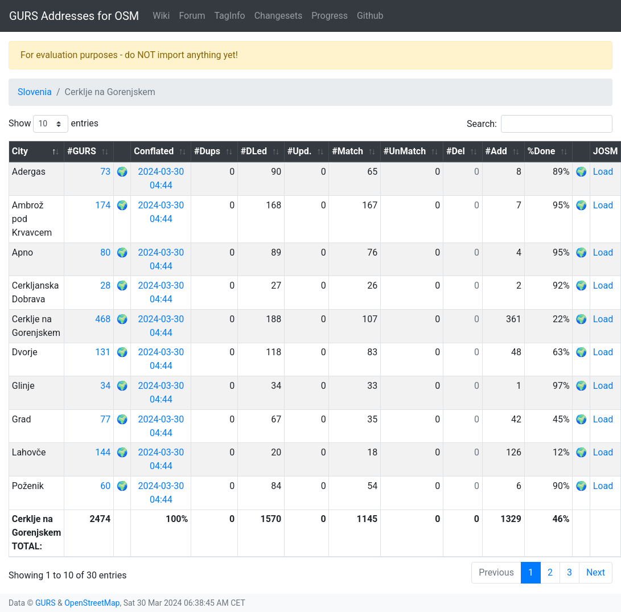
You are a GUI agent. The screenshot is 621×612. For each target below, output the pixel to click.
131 (102, 352)
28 (105, 285)
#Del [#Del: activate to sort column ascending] (455, 151)
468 (102, 319)
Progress (329, 15)
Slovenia (35, 92)
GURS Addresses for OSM (74, 16)
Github (370, 15)
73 (105, 171)
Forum (192, 15)
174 (102, 205)
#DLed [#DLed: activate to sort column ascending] (254, 151)
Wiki (161, 15)
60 (105, 485)
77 (105, 419)
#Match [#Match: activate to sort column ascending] (347, 151)
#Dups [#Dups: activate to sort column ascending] (207, 151)
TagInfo (229, 15)
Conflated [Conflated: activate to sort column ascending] (154, 151)
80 (105, 252)
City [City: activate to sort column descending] (20, 151)
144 (102, 452)
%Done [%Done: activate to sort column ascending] (542, 151)
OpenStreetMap (92, 602)
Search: (539, 124)
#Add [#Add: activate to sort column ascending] (496, 151)
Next (595, 572)
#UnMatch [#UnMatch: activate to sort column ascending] (405, 151)
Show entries (53, 124)
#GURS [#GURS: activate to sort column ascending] (81, 151)
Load (603, 171)
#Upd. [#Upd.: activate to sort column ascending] (299, 151)
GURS (45, 602)
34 (105, 385)
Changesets (278, 15)
